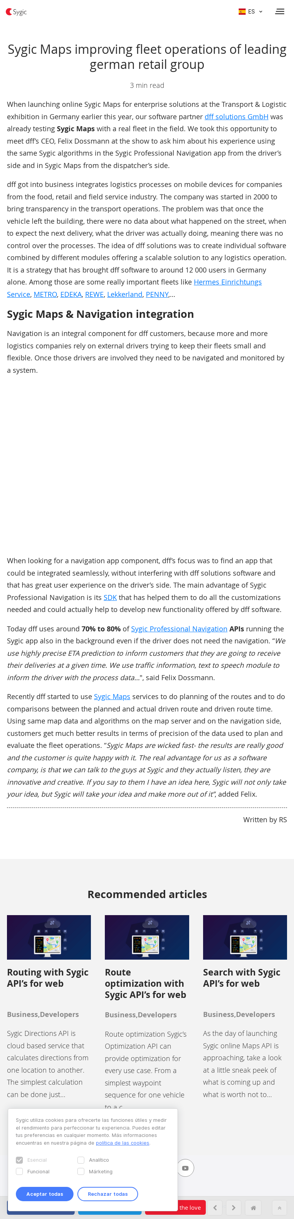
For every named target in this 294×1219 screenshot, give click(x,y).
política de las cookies (122, 1143)
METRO (45, 294)
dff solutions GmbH (236, 116)
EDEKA (71, 294)
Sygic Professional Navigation (179, 628)
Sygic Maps (112, 696)
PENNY (157, 294)
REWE (94, 294)
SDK (110, 597)
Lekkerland (124, 294)
